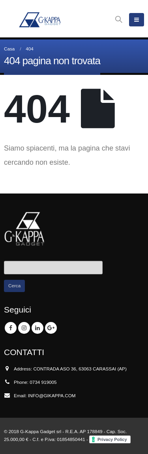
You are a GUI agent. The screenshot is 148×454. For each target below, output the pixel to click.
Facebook (11, 328)
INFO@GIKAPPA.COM (52, 395)
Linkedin (37, 328)
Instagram (24, 328)
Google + (51, 328)
